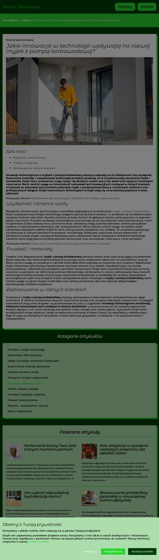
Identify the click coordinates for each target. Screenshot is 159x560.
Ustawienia (89, 551)
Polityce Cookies (38, 541)
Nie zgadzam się (113, 551)
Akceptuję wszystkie (142, 551)
